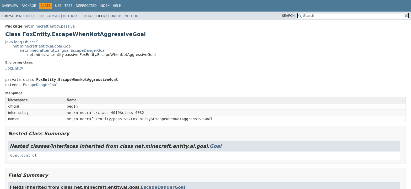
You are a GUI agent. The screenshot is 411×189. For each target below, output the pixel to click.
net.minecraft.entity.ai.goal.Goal (42, 46)
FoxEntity (14, 68)
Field (39, 16)
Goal (215, 146)
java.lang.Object (20, 42)
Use (58, 6)
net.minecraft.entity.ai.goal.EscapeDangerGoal (63, 50)
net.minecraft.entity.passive (49, 26)
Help (117, 6)
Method (70, 16)
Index (105, 6)
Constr (53, 16)
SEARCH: (289, 16)
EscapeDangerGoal (40, 85)
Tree (68, 6)
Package (28, 6)
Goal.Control (23, 155)
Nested (25, 16)
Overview (10, 6)
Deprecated (86, 6)
